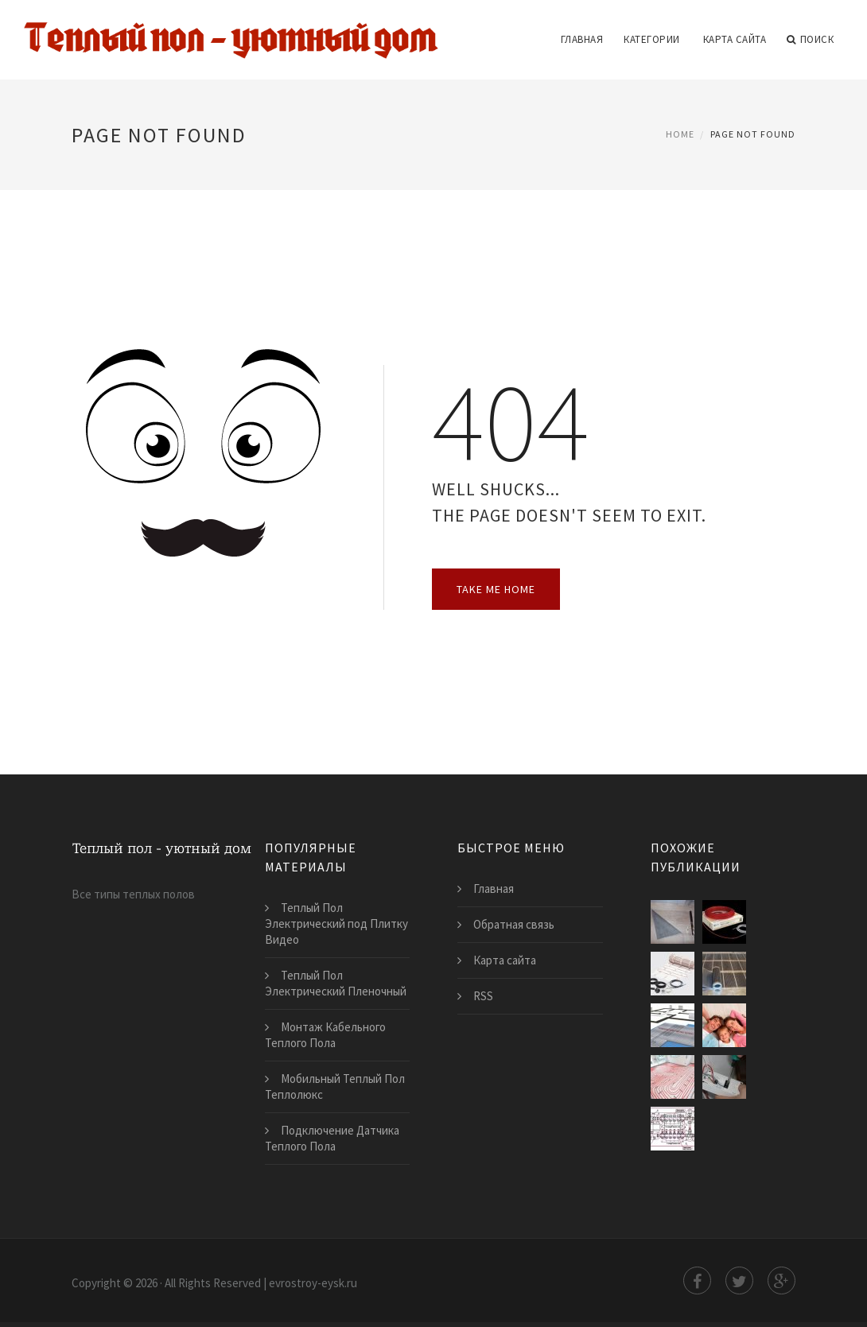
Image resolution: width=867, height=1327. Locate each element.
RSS (483, 995)
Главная (582, 39)
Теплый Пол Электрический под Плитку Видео (336, 923)
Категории (652, 39)
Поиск (810, 40)
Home (680, 134)
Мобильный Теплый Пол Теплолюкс (335, 1086)
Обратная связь (513, 924)
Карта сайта (735, 39)
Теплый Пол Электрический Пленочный (335, 983)
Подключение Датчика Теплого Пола (332, 1138)
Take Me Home (496, 589)
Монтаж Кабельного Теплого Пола (325, 1034)
